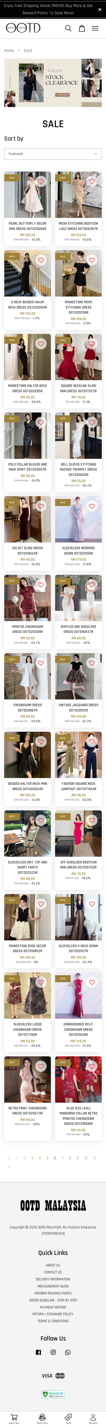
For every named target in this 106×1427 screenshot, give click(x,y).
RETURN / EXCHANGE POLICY (53, 1314)
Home (9, 50)
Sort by (13, 139)
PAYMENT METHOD (53, 1307)
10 (86, 1158)
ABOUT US (53, 1265)
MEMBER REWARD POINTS (53, 1293)
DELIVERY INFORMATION (53, 1279)
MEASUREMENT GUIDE (53, 1286)
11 (94, 1158)
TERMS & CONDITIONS (53, 1321)
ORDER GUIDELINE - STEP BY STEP (53, 1300)
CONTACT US (53, 1272)
